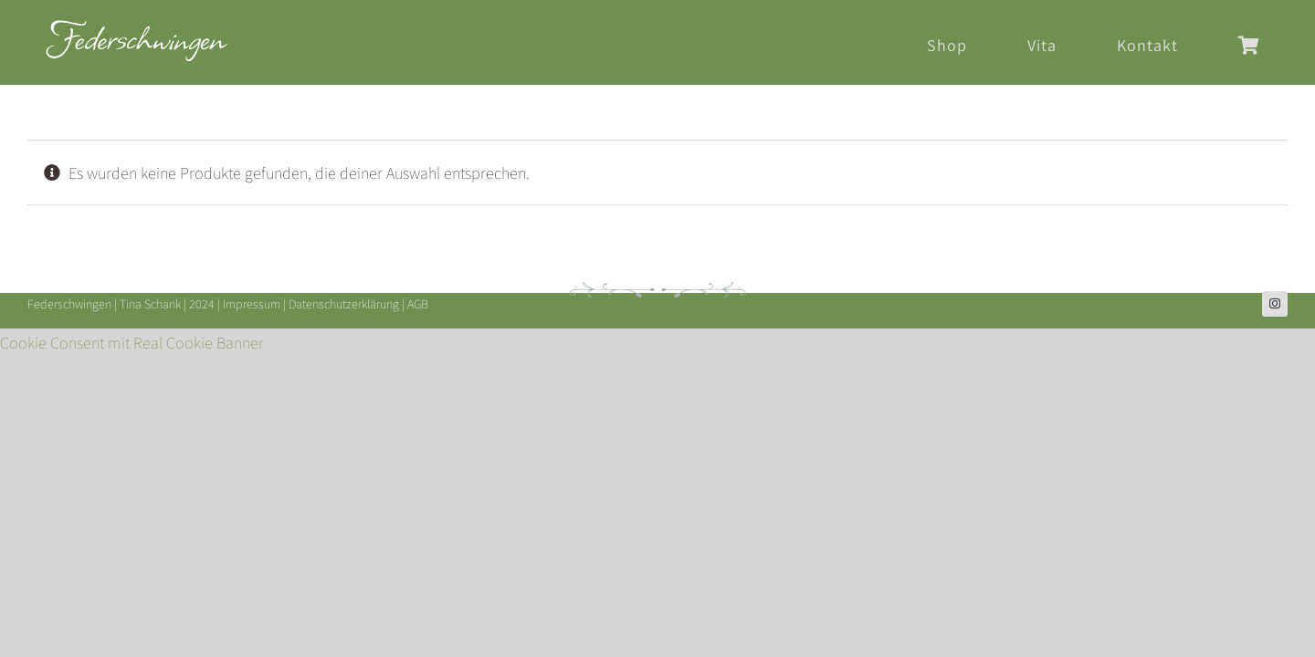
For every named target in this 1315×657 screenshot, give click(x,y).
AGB (417, 304)
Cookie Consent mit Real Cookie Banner (132, 342)
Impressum (251, 304)
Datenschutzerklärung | (348, 304)
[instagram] (1275, 304)
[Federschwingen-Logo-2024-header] (137, 27)
